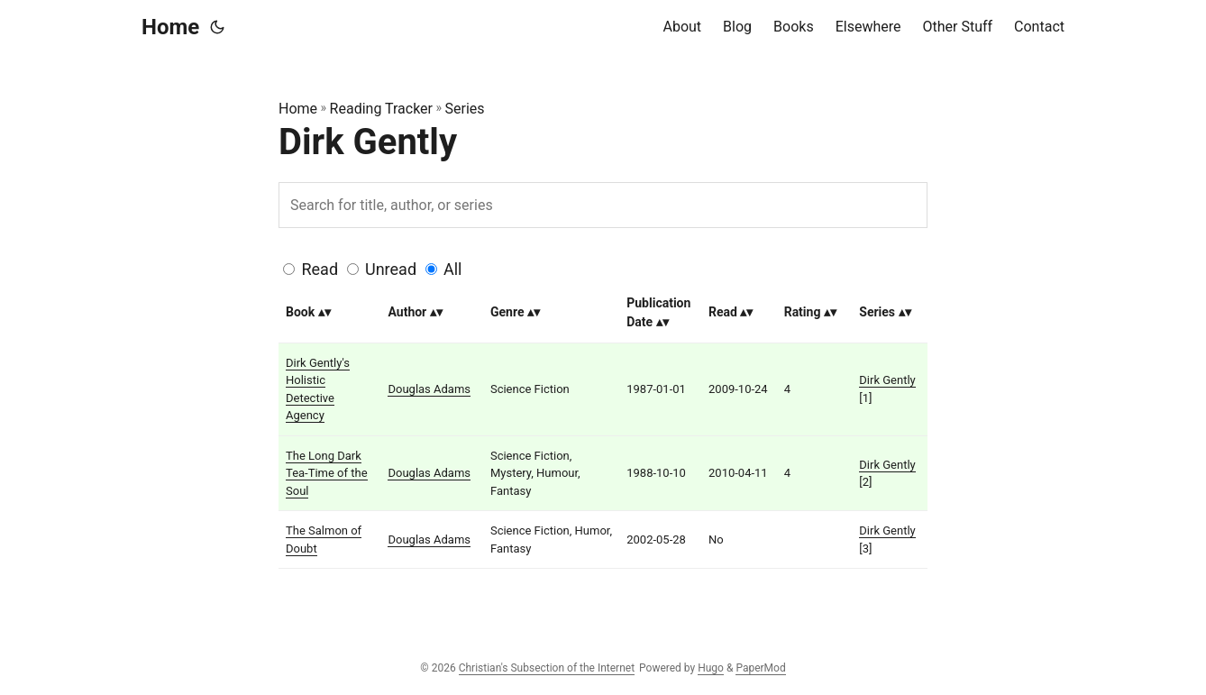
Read (319, 269)
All (452, 269)
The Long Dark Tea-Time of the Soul (327, 473)
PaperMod (760, 668)
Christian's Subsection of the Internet (547, 668)
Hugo (711, 668)
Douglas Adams (429, 389)
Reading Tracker (381, 108)
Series (465, 108)
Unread (390, 269)
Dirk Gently (887, 380)
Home (170, 27)
